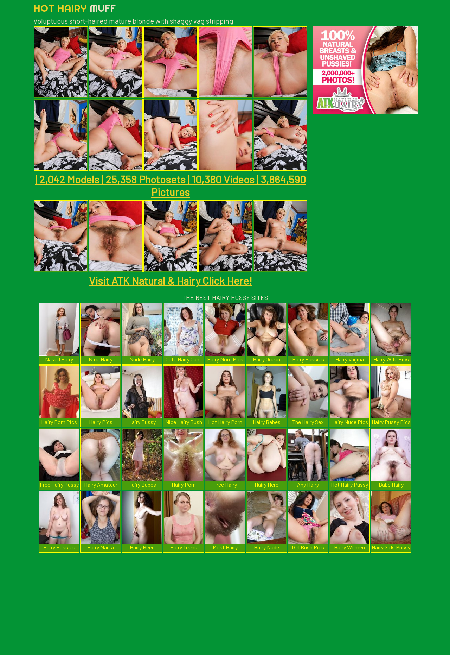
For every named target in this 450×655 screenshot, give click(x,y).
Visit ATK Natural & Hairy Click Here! (170, 280)
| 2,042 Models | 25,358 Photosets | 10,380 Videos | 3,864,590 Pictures (170, 185)
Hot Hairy (74, 8)
